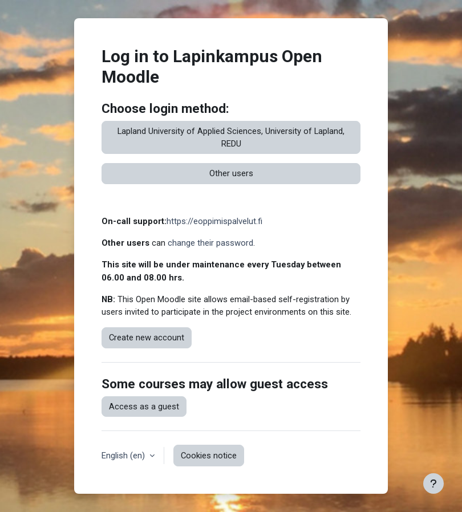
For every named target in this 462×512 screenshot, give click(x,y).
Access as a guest (144, 406)
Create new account (146, 337)
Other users (231, 173)
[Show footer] (433, 483)
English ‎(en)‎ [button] (124, 455)
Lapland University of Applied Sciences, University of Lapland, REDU (231, 137)
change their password (210, 243)
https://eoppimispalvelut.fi (214, 221)
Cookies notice (209, 455)
